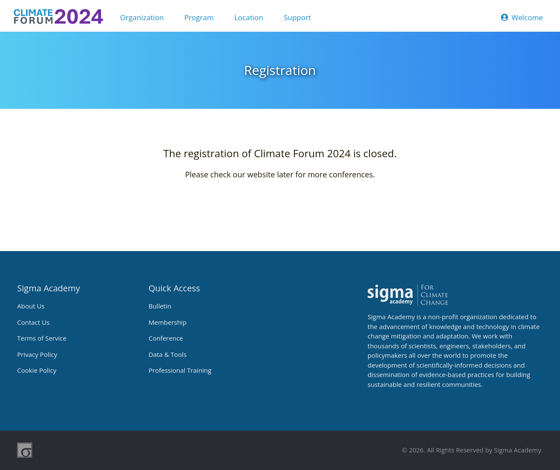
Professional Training (179, 370)
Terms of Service (41, 338)
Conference (165, 338)
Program (199, 17)
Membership (167, 322)
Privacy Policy (37, 354)
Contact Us (33, 322)
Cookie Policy (36, 370)
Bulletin (159, 306)
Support (297, 17)
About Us (30, 306)
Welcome (522, 17)
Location (248, 17)
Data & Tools (167, 354)
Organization (142, 17)
